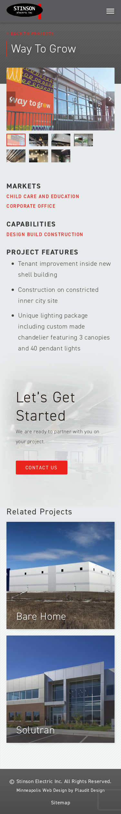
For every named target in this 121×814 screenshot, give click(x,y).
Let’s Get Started (46, 406)
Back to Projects (32, 33)
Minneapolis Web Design (41, 790)
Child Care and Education (42, 196)
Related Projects (39, 511)
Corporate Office (30, 206)
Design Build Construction (45, 234)
